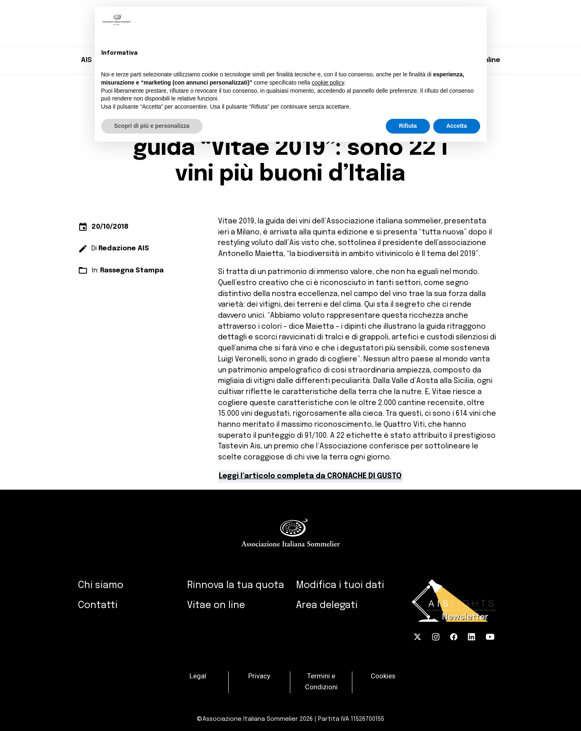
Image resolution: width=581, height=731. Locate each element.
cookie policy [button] (328, 82)
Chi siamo (100, 585)
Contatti (98, 605)
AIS (86, 60)
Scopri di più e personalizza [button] (151, 126)
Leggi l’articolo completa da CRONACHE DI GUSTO (310, 476)
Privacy (259, 676)
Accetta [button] (456, 126)
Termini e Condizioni (321, 682)
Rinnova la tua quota (235, 585)
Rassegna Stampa (132, 270)
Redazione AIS (123, 248)
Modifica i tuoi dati (340, 585)
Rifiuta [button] (408, 126)
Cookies (383, 676)
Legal (197, 676)
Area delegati (327, 605)
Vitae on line (216, 605)
